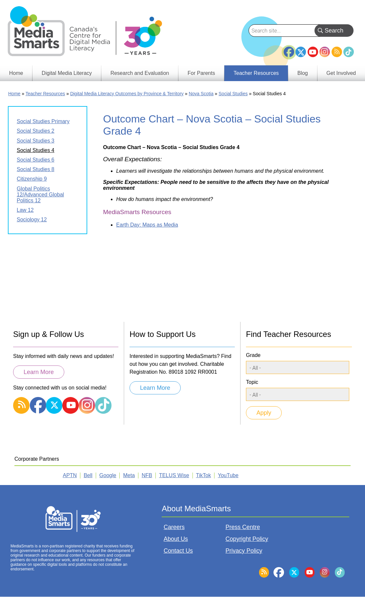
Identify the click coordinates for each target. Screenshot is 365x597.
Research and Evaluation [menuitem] (140, 73)
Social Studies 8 (35, 169)
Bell (88, 475)
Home (14, 93)
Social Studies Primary (43, 121)
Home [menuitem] (16, 73)
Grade (253, 355)
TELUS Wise (174, 475)
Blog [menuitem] (302, 73)
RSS (337, 52)
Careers (174, 527)
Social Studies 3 (35, 141)
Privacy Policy (244, 550)
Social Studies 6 (35, 160)
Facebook (289, 49)
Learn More (39, 372)
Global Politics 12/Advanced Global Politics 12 (40, 194)
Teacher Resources (45, 93)
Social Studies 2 (35, 131)
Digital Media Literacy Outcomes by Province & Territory (127, 93)
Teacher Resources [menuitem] (256, 73)
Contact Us (178, 550)
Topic (252, 382)
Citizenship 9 (32, 179)
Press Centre (243, 527)
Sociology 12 (32, 219)
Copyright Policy (247, 539)
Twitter (300, 52)
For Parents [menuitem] (201, 73)
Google (107, 475)
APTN (70, 475)
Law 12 (25, 210)
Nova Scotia (201, 93)
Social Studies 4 (35, 150)
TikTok (348, 52)
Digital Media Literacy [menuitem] (67, 73)
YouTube (313, 52)
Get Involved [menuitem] (341, 73)
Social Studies (233, 93)
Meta (129, 475)
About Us (176, 539)
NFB (147, 475)
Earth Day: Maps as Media (147, 225)
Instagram (324, 52)
